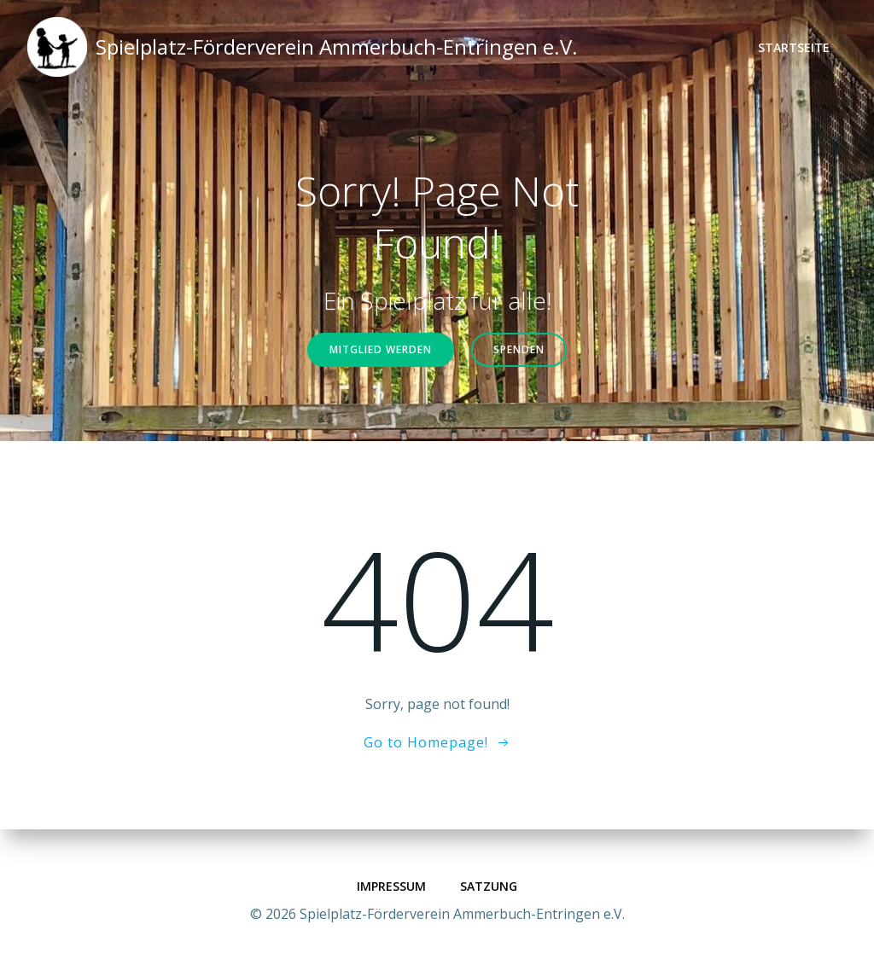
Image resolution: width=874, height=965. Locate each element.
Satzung (488, 886)
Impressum (391, 886)
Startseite (794, 47)
